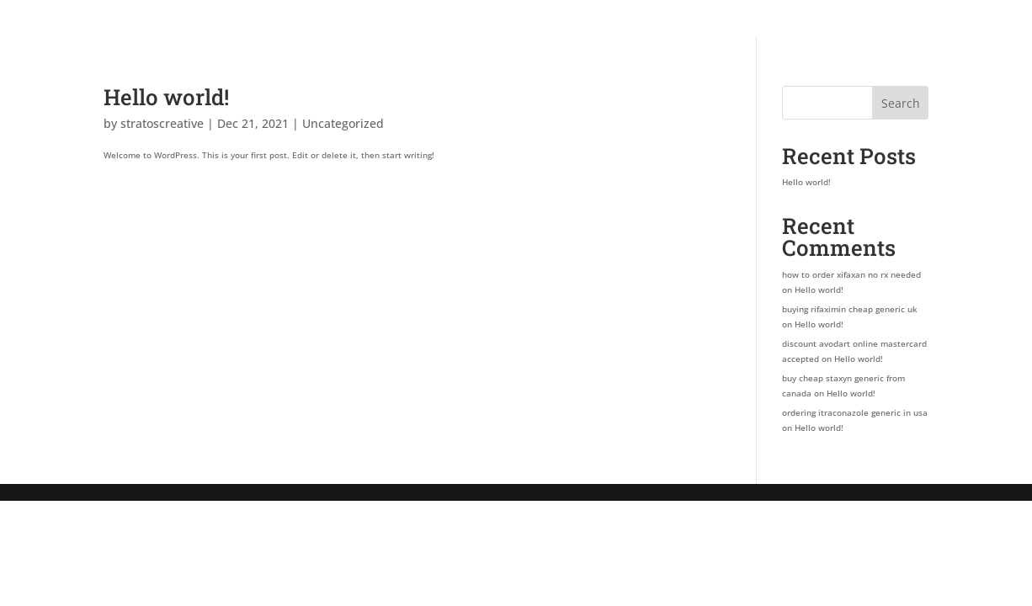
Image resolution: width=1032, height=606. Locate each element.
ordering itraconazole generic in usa (855, 412)
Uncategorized (343, 123)
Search (900, 103)
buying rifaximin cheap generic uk (850, 309)
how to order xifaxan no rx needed (851, 274)
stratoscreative (162, 123)
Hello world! (166, 96)
